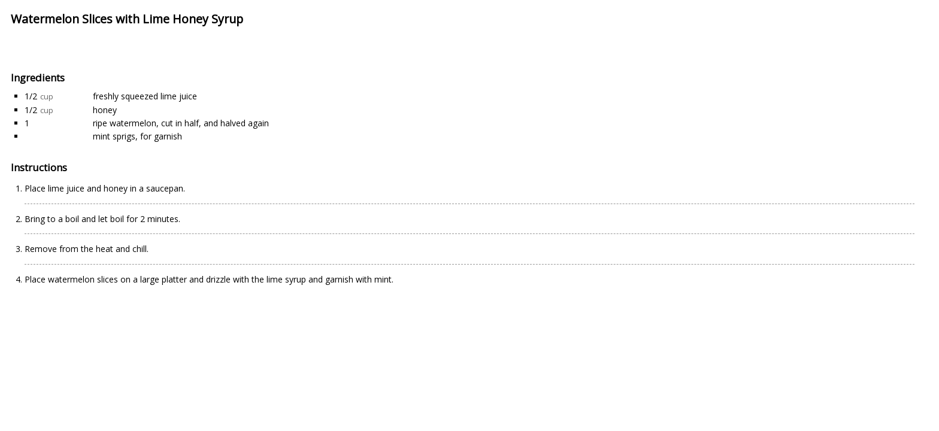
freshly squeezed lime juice (145, 96)
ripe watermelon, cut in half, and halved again (181, 123)
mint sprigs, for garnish (137, 136)
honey (105, 110)
